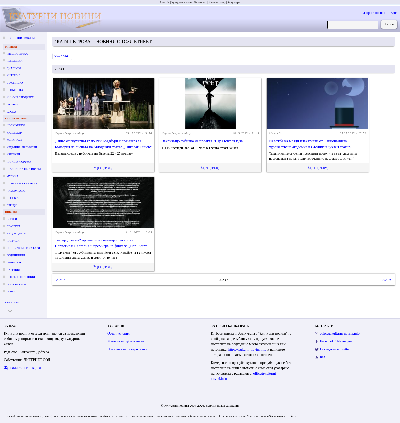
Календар (14, 132)
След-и (12, 218)
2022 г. (386, 280)
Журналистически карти (22, 368)
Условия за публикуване (125, 341)
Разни (11, 291)
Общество (14, 262)
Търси (389, 24)
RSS (323, 357)
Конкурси (14, 139)
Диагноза (14, 68)
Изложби (13, 154)
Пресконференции (21, 276)
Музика (12, 176)
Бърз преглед (103, 168)
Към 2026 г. (62, 56)
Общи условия (118, 333)
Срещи (12, 205)
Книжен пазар (217, 2)
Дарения (13, 269)
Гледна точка (17, 53)
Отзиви (12, 104)
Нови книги (16, 125)
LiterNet (164, 2)
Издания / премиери (22, 147)
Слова (11, 111)
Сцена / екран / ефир (22, 183)
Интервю (13, 75)
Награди (13, 240)
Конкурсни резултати (23, 247)
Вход (394, 13)
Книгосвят (200, 2)
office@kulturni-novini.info (340, 333)
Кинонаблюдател (20, 97)
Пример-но (15, 89)
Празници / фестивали (24, 168)
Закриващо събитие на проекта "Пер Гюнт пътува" (203, 141)
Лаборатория (16, 190)
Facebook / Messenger (336, 341)
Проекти (13, 197)
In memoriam (16, 284)
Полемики (15, 60)
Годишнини (16, 255)
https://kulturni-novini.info (247, 349)
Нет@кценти (16, 233)
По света (13, 226)
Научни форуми (19, 161)
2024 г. (60, 280)
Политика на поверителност (128, 349)
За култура (233, 2)
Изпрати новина (373, 13)
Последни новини (21, 38)
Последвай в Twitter (335, 349)
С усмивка (15, 82)
